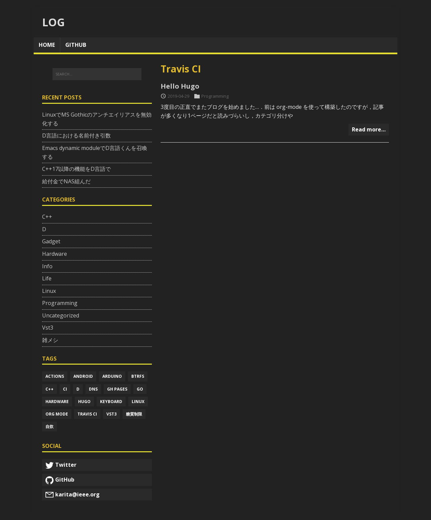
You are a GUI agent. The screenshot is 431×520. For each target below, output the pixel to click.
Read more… (369, 129)
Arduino (112, 376)
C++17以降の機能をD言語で (76, 169)
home (47, 45)
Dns (93, 389)
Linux (49, 291)
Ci (65, 389)
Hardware (54, 253)
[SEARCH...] (97, 74)
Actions (54, 376)
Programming (215, 96)
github (75, 45)
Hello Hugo (180, 86)
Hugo (84, 401)
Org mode (56, 414)
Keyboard (111, 401)
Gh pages (117, 389)
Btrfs (137, 376)
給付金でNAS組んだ (66, 181)
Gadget (51, 241)
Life (47, 278)
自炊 (49, 426)
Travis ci (87, 414)
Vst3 (47, 327)
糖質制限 (134, 414)
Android (83, 376)
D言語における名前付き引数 (76, 135)
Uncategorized (60, 315)
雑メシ (50, 340)
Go (140, 389)
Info (47, 266)
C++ (47, 216)
